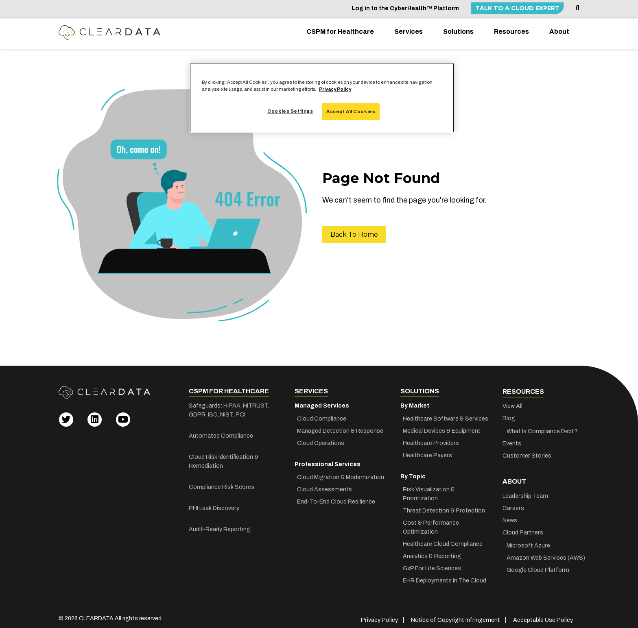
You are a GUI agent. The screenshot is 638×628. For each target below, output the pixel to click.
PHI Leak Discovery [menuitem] (213, 507)
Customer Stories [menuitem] (526, 455)
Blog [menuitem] (509, 417)
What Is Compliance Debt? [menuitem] (542, 430)
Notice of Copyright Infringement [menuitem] (456, 615)
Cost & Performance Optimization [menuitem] (430, 517)
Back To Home (354, 234)
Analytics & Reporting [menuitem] (432, 546)
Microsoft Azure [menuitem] (528, 544)
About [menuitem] (559, 31)
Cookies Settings (289, 111)
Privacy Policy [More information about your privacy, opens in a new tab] (335, 89)
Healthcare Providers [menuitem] (430, 442)
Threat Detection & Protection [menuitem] (443, 501)
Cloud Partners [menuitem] (522, 531)
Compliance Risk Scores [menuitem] (221, 486)
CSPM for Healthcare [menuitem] (340, 31)
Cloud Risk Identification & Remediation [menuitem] (223, 460)
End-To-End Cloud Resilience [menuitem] (336, 501)
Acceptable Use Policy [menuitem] (543, 615)
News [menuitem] (510, 519)
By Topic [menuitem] (413, 476)
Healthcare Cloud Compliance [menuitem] (442, 534)
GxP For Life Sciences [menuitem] (432, 559)
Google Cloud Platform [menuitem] (537, 568)
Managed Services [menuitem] (322, 405)
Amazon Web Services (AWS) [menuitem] (543, 556)
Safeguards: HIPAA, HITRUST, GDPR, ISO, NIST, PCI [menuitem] (229, 409)
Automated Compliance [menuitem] (220, 435)
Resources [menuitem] (511, 31)
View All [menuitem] (512, 405)
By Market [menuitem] (414, 405)
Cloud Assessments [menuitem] (324, 489)
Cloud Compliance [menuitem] (321, 418)
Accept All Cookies (350, 111)
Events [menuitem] (512, 443)
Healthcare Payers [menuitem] (427, 454)
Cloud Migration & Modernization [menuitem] (340, 476)
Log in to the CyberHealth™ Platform (405, 8)
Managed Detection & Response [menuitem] (340, 430)
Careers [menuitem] (513, 507)
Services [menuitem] (408, 31)
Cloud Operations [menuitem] (320, 442)
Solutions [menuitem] (458, 31)
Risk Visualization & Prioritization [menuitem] (446, 489)
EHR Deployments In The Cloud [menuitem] (444, 571)
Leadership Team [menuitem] (525, 494)
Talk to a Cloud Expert (517, 8)
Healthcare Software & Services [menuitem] (445, 418)
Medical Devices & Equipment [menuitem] (441, 430)
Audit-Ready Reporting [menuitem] (219, 529)
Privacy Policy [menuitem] (382, 615)
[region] (322, 98)
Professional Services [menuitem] (328, 463)
